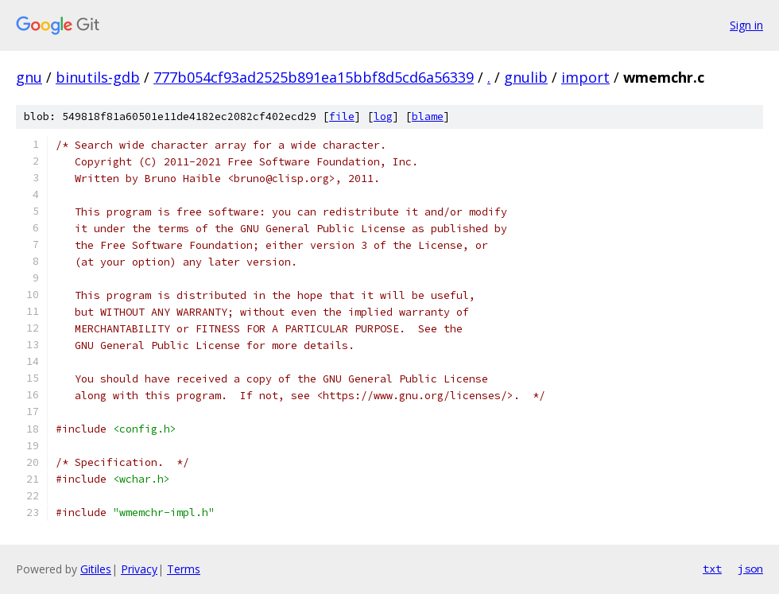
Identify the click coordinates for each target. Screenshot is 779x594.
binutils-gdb (98, 77)
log (383, 116)
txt (712, 568)
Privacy (139, 569)
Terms (183, 569)
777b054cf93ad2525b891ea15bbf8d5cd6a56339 (313, 77)
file (342, 116)
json (750, 568)
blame (428, 116)
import (585, 77)
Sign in (746, 25)
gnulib (526, 77)
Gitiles (95, 569)
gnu (29, 77)
